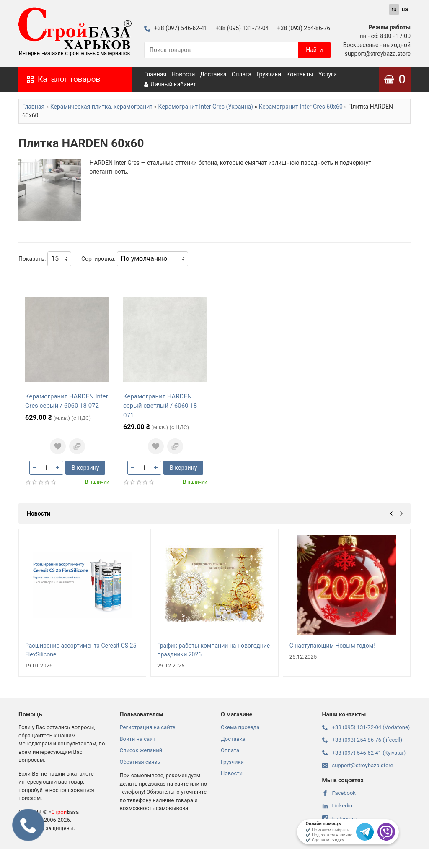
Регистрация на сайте (148, 727)
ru (393, 9)
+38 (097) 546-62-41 (175, 28)
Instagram (339, 818)
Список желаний (141, 750)
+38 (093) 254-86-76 (303, 28)
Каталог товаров (63, 79)
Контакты (299, 74)
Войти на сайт (137, 739)
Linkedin (337, 805)
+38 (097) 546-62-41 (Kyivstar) (364, 753)
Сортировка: (98, 258)
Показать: (32, 258)
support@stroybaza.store (357, 765)
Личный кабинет (170, 84)
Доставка (213, 74)
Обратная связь (140, 762)
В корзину (85, 467)
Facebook (339, 793)
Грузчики (268, 74)
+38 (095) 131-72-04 (242, 28)
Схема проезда (240, 727)
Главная (155, 74)
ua (405, 9)
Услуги (327, 74)
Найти (314, 50)
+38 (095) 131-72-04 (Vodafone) (366, 727)
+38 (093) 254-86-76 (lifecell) (362, 740)
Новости (183, 74)
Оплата (242, 74)
